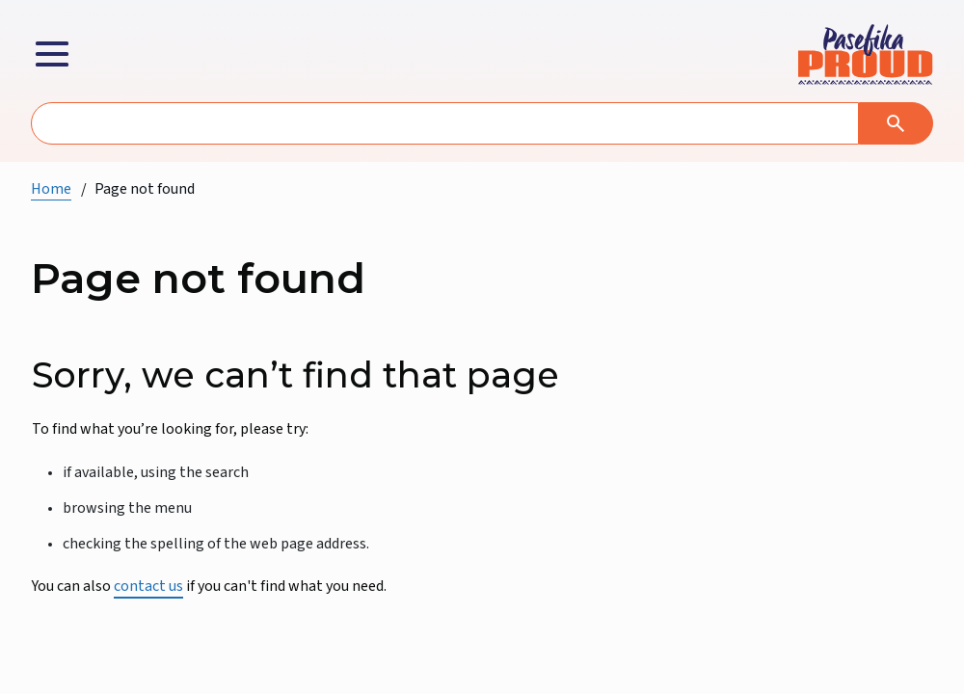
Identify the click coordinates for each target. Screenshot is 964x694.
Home (51, 189)
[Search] (896, 123)
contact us (148, 586)
